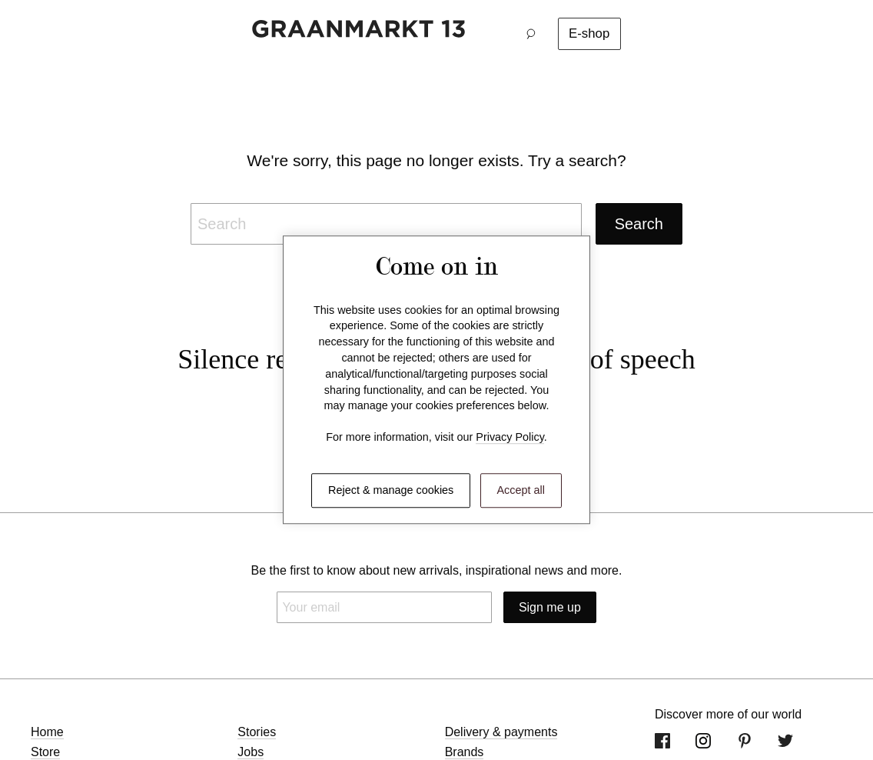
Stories (256, 731)
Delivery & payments (501, 731)
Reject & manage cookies (390, 490)
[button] (535, 33)
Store (45, 751)
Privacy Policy (510, 438)
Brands (464, 751)
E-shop (589, 33)
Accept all (521, 490)
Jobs (250, 751)
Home (47, 731)
